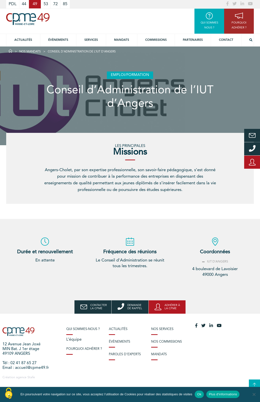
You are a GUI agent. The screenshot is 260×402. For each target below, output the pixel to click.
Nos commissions (166, 341)
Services (91, 40)
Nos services (162, 329)
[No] (253, 394)
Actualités (23, 40)
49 (35, 4)
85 (65, 4)
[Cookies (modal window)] (8, 393)
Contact (226, 40)
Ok (199, 394)
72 (55, 4)
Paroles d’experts (125, 354)
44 (24, 4)
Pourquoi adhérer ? (84, 349)
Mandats (121, 40)
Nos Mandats (30, 51)
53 (46, 4)
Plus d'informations (223, 394)
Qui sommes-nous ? (83, 329)
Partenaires (193, 40)
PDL (13, 4)
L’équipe (74, 340)
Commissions (156, 40)
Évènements (58, 40)
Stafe (31, 377)
